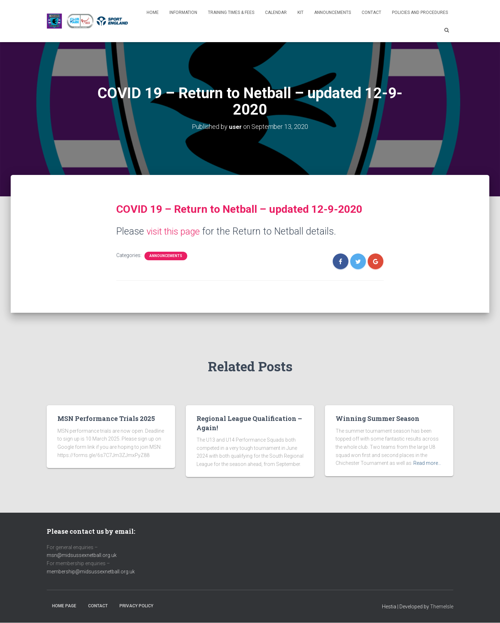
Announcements (332, 12)
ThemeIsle (441, 606)
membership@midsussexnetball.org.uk (91, 571)
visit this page (176, 231)
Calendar (276, 12)
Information (183, 12)
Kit (300, 12)
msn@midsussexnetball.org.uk (82, 555)
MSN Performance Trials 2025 (106, 418)
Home (153, 12)
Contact (371, 12)
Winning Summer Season (377, 418)
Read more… (427, 463)
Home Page (64, 605)
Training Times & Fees (231, 12)
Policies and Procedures (420, 12)
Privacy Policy (136, 605)
